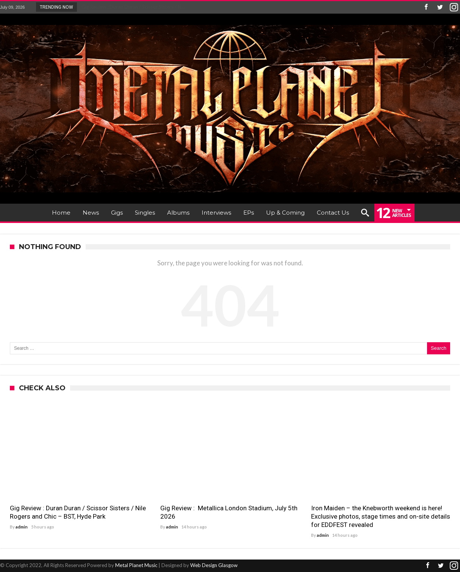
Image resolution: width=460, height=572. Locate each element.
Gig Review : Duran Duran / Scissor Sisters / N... (131, 7)
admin (22, 526)
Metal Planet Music (136, 565)
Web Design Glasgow (214, 565)
